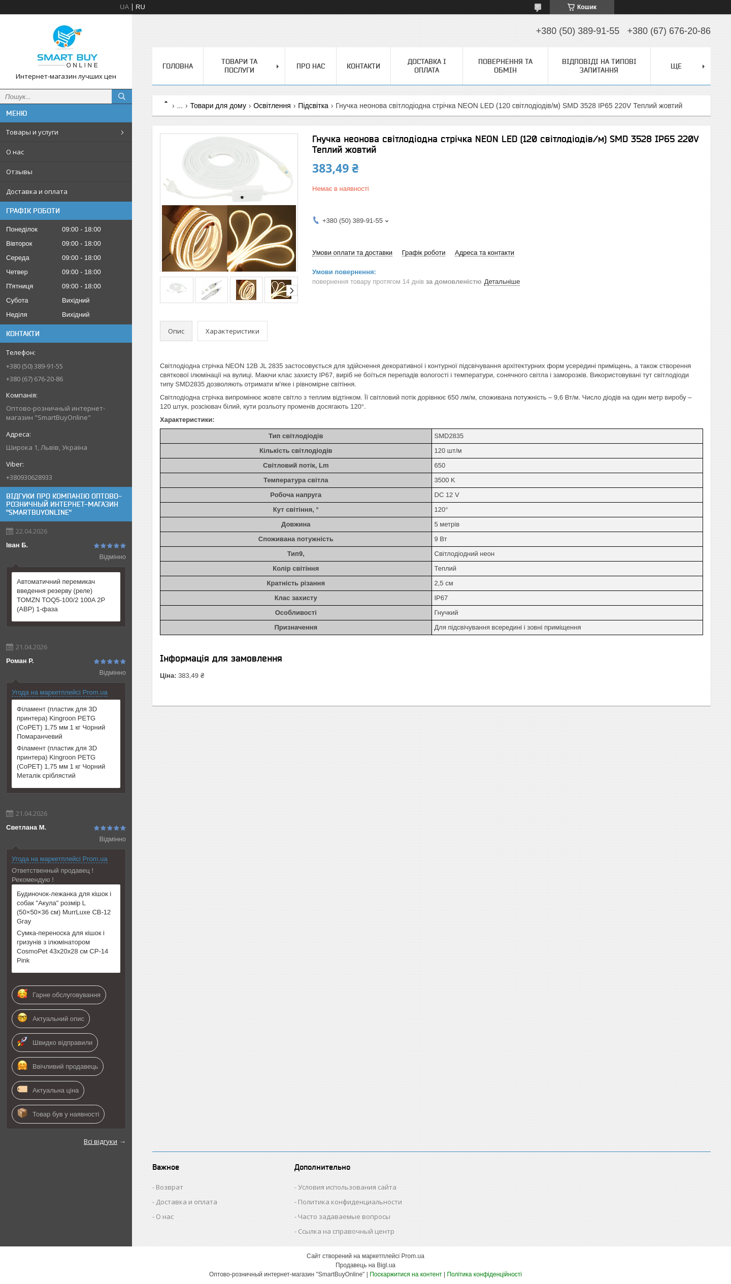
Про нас (310, 66)
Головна (177, 66)
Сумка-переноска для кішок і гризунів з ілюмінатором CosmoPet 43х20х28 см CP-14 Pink (62, 946)
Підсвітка (313, 106)
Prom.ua (413, 1256)
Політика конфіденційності (484, 1274)
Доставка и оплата (37, 191)
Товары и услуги (32, 132)
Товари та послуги (239, 65)
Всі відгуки (100, 1141)
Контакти (363, 66)
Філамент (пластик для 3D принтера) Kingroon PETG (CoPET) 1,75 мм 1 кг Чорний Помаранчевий (61, 722)
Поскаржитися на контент (406, 1274)
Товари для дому (218, 106)
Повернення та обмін (505, 65)
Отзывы (19, 171)
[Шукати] (122, 96)
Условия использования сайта (347, 1187)
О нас (15, 151)
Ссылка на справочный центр (346, 1231)
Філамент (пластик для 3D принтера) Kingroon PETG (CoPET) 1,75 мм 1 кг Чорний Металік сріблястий (61, 761)
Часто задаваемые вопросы (344, 1216)
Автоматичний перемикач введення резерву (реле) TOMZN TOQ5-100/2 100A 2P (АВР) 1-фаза (61, 595)
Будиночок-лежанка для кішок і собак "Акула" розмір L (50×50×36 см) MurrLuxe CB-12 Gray (64, 907)
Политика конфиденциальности (350, 1201)
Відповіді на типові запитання (599, 65)
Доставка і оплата (427, 65)
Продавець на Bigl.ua (365, 1265)
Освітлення (272, 106)
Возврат (169, 1187)
